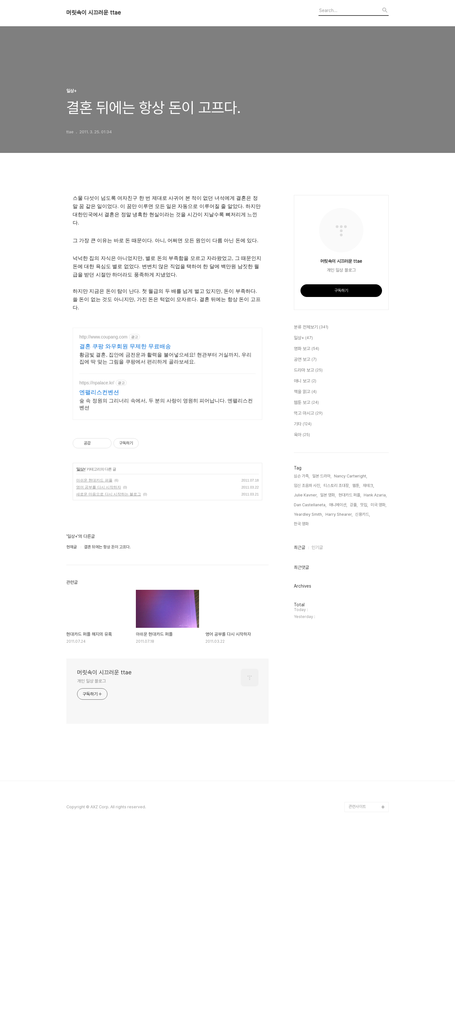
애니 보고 (305, 571)
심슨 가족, (302, 666)
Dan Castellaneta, (310, 694)
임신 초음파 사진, (307, 675)
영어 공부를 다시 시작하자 (98, 664)
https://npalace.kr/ (96, 560)
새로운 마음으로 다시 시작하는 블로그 (108, 671)
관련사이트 (357, 983)
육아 (302, 625)
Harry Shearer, (339, 704)
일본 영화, (328, 685)
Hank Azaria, (375, 685)
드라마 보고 (308, 560)
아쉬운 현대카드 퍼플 (94, 657)
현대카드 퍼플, (349, 685)
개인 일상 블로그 (91, 858)
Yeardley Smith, (308, 704)
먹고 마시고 (308, 603)
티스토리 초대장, (337, 675)
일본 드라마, (321, 666)
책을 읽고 (305, 582)
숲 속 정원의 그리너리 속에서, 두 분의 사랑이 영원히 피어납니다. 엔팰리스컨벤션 (166, 581)
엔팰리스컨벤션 (99, 569)
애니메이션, (338, 694)
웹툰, (356, 675)
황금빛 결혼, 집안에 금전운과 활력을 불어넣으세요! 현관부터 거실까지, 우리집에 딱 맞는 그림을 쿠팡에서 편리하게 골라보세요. (165, 535)
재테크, (368, 675)
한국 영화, (302, 713)
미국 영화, (378, 694)
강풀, (354, 694)
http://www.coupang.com (103, 514)
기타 (303, 614)
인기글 (317, 737)
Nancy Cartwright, (350, 666)
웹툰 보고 (306, 593)
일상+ (80, 646)
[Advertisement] (167, 232)
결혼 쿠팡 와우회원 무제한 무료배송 (125, 523)
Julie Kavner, (306, 685)
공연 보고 (305, 549)
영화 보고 (306, 539)
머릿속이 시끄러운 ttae (93, 12)
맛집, (364, 694)
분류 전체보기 (311, 517)
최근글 (299, 737)
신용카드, (362, 704)
